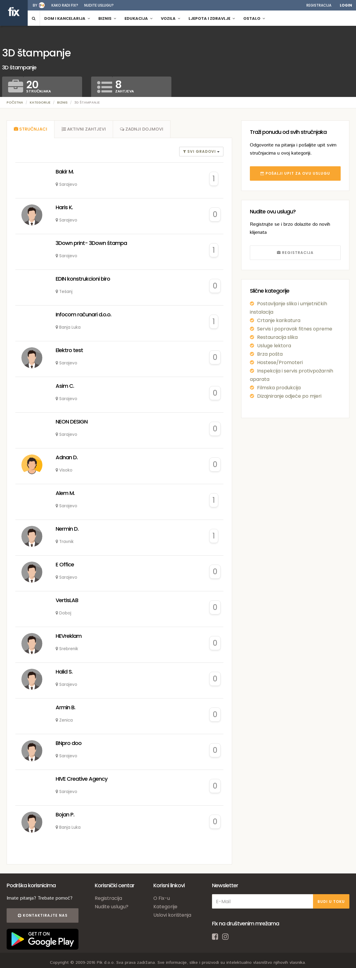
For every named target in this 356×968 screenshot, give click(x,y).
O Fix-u (161, 899)
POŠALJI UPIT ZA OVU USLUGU (295, 173)
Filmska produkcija (279, 387)
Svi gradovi (200, 152)
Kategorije (40, 102)
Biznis (62, 102)
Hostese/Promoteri (280, 362)
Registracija (318, 5)
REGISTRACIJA (295, 252)
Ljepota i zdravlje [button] (212, 18)
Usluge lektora (274, 345)
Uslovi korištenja (172, 915)
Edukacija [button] (138, 18)
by (35, 5)
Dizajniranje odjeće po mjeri (289, 396)
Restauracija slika (277, 337)
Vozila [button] (170, 18)
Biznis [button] (107, 18)
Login (346, 5)
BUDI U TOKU (331, 902)
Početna (15, 102)
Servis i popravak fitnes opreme (294, 328)
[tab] (31, 129)
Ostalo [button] (254, 18)
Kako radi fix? (64, 5)
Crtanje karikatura (278, 320)
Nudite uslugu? (99, 5)
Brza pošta (270, 354)
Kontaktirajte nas (42, 916)
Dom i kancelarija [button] (67, 18)
